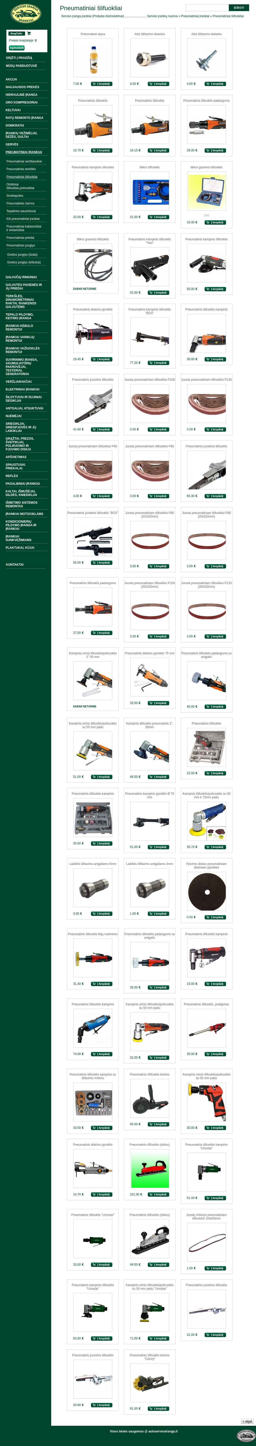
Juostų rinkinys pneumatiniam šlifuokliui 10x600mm (206, 1216)
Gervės (12, 144)
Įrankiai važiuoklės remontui (23, 350)
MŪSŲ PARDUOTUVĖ (21, 66)
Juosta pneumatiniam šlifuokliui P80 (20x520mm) (206, 514)
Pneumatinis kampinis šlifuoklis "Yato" (150, 241)
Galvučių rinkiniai (21, 277)
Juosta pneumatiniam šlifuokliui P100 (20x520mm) (149, 584)
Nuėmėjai (14, 416)
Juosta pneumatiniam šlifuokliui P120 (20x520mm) (206, 584)
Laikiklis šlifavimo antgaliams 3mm (149, 864)
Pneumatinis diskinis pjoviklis (93, 309)
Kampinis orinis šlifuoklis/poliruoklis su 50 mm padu (93, 725)
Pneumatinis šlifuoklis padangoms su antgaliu (206, 655)
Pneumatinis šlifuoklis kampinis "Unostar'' (206, 1146)
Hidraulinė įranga (22, 95)
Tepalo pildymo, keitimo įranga (20, 316)
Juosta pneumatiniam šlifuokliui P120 (206, 379)
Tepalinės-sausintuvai (21, 211)
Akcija (11, 79)
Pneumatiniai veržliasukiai (24, 161)
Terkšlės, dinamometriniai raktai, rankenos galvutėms (21, 301)
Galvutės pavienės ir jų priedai (24, 286)
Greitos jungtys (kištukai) (24, 262)
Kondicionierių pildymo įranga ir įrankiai (21, 525)
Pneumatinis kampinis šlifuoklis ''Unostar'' (93, 1286)
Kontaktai (15, 564)
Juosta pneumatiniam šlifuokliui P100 (149, 379)
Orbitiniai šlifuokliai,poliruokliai (20, 186)
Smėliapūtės (14, 196)
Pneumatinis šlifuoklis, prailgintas (206, 1004)
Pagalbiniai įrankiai (23, 484)
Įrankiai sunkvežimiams (18, 538)
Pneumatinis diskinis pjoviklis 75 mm (150, 653)
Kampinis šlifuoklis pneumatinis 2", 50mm (149, 725)
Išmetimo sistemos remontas (22, 504)
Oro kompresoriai (22, 102)
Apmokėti (17, 48)
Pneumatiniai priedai (20, 238)
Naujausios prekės (22, 87)
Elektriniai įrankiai (22, 389)
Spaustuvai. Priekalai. (16, 466)
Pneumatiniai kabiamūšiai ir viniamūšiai (23, 228)
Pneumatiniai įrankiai (24, 152)
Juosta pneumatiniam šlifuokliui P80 (149, 446)
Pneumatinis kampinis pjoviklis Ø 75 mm (149, 795)
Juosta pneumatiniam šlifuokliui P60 (92, 446)
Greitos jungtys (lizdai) (22, 254)
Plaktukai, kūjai (20, 548)
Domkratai (15, 125)
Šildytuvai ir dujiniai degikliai (23, 398)
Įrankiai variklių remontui (20, 339)
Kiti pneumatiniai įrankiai (22, 219)
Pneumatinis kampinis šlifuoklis (93, 167)
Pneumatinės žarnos (20, 203)
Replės (12, 476)
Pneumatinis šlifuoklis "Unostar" (92, 1215)
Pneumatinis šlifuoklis (93, 100)
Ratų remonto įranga (25, 118)
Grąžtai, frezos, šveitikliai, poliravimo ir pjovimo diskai (20, 444)
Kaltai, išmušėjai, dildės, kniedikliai (21, 493)
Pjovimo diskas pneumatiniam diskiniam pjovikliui (206, 865)
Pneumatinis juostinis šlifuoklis (92, 379)
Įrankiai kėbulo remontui (19, 327)
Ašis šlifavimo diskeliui (149, 34)
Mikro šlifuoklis (150, 167)
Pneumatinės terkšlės (21, 169)
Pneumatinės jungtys (20, 245)
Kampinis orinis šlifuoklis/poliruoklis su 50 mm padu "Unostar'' (150, 1286)
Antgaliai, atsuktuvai (24, 408)
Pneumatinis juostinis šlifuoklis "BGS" (92, 513)
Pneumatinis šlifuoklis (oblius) (150, 1145)
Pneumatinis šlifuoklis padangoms (206, 100)
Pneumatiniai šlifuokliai (21, 177)
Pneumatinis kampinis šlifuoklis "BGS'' (150, 311)
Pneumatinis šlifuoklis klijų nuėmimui (93, 934)
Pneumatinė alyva (93, 34)
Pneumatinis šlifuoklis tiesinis (149, 1074)
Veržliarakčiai (18, 382)
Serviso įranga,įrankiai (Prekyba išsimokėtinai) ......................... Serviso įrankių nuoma (119, 16)
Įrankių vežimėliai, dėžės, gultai (21, 135)
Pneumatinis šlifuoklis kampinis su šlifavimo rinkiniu (93, 1076)
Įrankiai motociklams (24, 514)
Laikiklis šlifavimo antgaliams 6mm (92, 864)
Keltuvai (13, 110)
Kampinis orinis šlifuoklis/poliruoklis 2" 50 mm (93, 655)
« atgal (247, 1421)
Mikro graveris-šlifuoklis (206, 167)
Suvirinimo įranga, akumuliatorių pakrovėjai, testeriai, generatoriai (22, 367)
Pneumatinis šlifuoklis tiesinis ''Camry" (149, 1357)
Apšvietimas (16, 457)
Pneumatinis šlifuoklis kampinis (206, 309)
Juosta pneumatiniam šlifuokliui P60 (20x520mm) (149, 514)
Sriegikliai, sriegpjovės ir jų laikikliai (21, 427)
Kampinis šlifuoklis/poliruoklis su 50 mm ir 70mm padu (206, 795)
